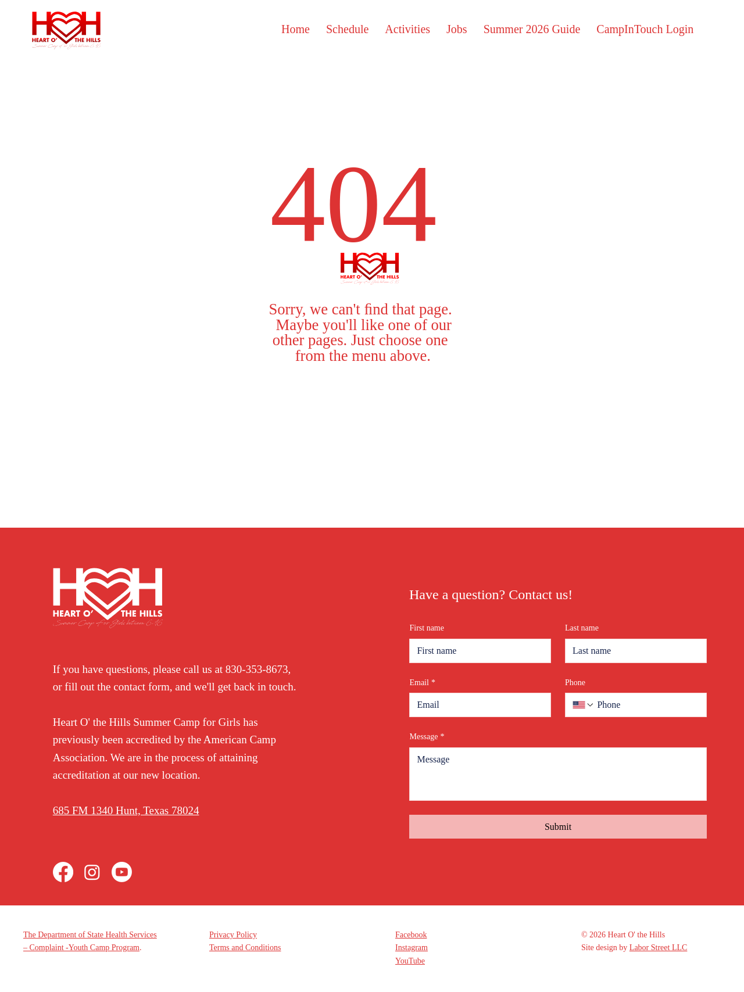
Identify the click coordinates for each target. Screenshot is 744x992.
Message (426, 737)
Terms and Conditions (245, 947)
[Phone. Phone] (647, 705)
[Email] (476, 705)
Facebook (411, 934)
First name (426, 628)
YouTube (410, 961)
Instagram (411, 947)
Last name (582, 628)
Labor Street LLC (658, 947)
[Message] (558, 774)
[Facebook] (63, 872)
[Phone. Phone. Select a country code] (584, 705)
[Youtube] (122, 872)
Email (422, 683)
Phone (575, 682)
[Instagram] (92, 872)
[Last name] (632, 650)
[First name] (476, 650)
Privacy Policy (233, 934)
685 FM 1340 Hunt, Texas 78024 (126, 810)
